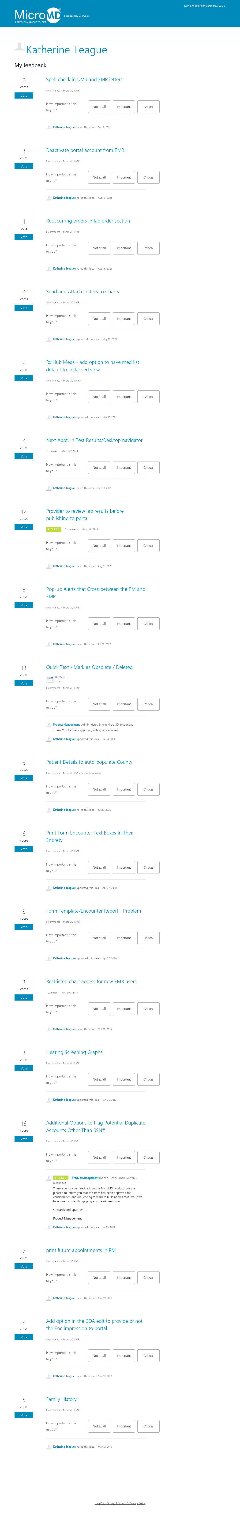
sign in (222, 6)
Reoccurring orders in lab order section (88, 220)
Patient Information (91, 773)
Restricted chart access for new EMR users (91, 981)
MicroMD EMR (71, 90)
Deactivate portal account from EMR (85, 150)
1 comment (52, 451)
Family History (61, 1398)
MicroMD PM (70, 773)
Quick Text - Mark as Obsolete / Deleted (89, 667)
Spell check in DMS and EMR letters (84, 79)
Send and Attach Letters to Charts (82, 291)
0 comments (53, 90)
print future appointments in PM (81, 1250)
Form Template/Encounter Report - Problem (93, 910)
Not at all (101, 109)
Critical (151, 109)
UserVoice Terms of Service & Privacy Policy (120, 1503)
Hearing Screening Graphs (74, 1052)
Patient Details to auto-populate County (89, 761)
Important (126, 109)
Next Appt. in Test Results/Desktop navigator (94, 440)
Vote (24, 95)
